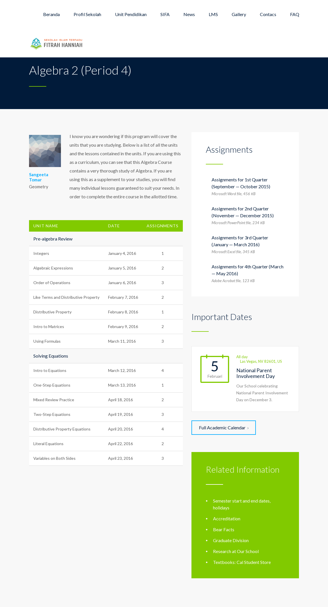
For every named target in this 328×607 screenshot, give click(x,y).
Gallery (239, 14)
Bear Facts (223, 529)
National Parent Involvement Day (255, 373)
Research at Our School (236, 551)
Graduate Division (231, 540)
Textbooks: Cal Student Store (242, 562)
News (189, 14)
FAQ (294, 14)
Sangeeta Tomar (38, 177)
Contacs (268, 14)
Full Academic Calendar (223, 427)
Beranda (51, 14)
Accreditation (226, 518)
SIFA (165, 14)
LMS (213, 14)
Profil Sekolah (87, 14)
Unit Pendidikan (131, 14)
